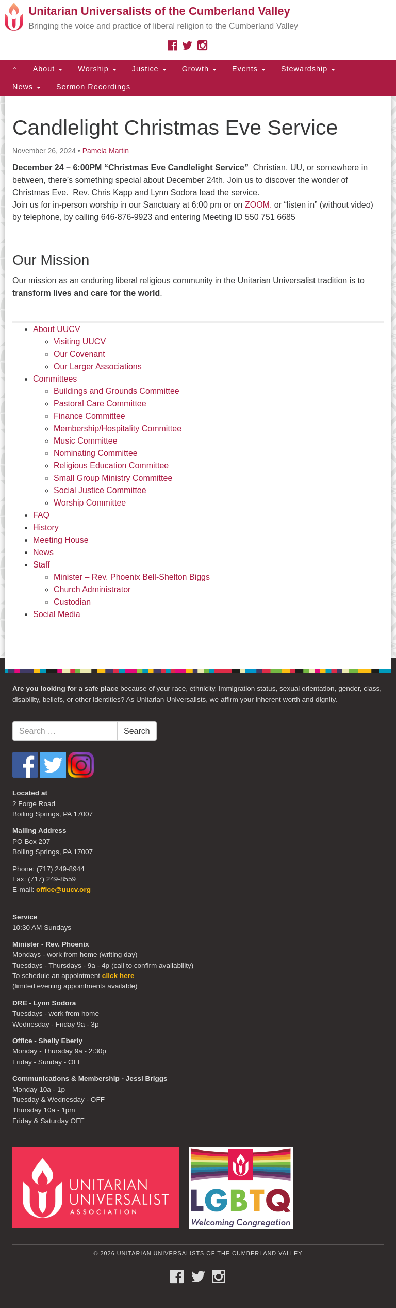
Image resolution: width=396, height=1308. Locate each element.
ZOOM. (258, 204)
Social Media (56, 614)
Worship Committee (90, 502)
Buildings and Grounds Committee (116, 391)
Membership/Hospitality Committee (118, 428)
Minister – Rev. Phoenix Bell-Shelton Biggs (132, 577)
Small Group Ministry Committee (113, 478)
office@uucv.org (63, 889)
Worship (97, 69)
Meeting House (61, 539)
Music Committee (86, 440)
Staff (41, 564)
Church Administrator (92, 589)
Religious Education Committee (111, 465)
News (26, 87)
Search (137, 731)
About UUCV (56, 329)
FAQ (41, 515)
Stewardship (308, 69)
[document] (198, 377)
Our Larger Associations (98, 366)
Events (249, 69)
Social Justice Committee (100, 490)
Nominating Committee (96, 453)
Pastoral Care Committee (100, 403)
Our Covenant (79, 354)
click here (118, 976)
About (48, 69)
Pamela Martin (105, 151)
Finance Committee (89, 416)
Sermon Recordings (93, 87)
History (46, 527)
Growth (199, 69)
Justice (149, 69)
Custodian (72, 601)
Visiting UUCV (80, 341)
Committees (55, 378)
